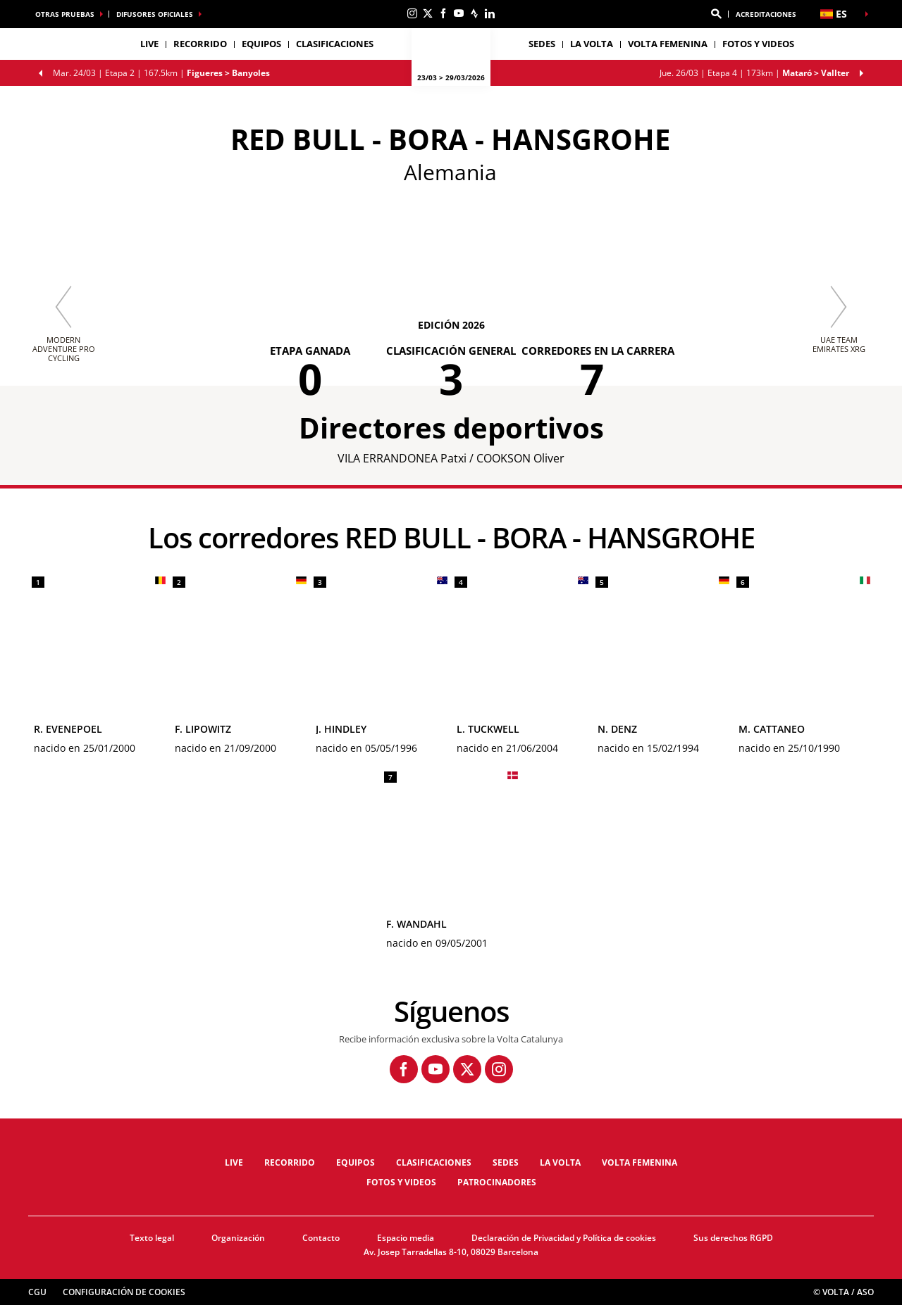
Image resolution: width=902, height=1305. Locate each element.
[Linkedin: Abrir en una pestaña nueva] (490, 13)
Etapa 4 (754, 73)
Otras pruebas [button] (64, 14)
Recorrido (289, 1162)
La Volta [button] (591, 43)
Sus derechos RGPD (733, 1238)
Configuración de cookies (124, 1292)
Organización (238, 1238)
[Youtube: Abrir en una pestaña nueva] (459, 13)
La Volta (560, 1162)
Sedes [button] (542, 43)
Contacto (321, 1238)
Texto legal (152, 1238)
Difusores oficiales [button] (154, 14)
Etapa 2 (161, 73)
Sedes (506, 1162)
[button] (716, 14)
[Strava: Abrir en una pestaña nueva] (474, 13)
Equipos (355, 1162)
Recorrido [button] (200, 43)
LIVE (149, 43)
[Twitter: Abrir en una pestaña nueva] (428, 13)
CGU (37, 1292)
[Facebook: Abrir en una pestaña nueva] (443, 13)
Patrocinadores (496, 1182)
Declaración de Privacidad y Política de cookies (563, 1238)
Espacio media (405, 1238)
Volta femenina (668, 43)
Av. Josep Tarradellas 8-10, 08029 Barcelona (451, 1252)
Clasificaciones (334, 43)
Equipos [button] (261, 43)
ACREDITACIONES (766, 14)
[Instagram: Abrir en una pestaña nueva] (412, 13)
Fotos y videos (758, 43)
